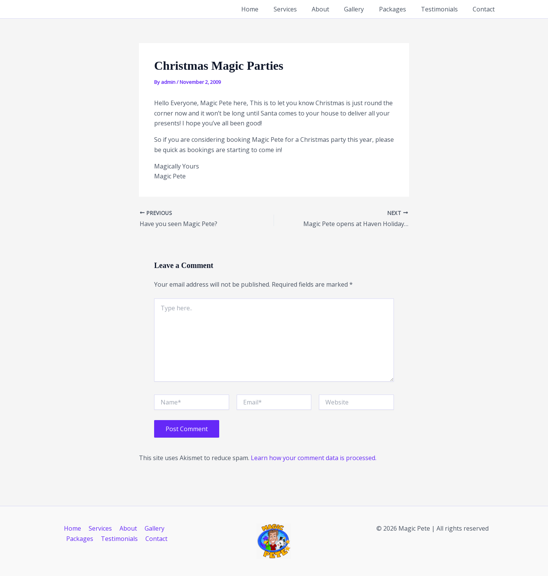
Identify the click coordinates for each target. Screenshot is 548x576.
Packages (399, 9)
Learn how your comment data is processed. (313, 458)
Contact (485, 9)
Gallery (364, 9)
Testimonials (443, 9)
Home (268, 9)
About (333, 9)
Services (300, 9)
